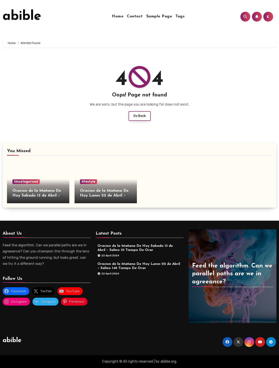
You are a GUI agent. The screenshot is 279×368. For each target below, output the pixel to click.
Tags (180, 16)
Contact (135, 16)
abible (22, 16)
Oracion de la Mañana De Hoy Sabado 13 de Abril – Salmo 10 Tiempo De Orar (36, 195)
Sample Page (159, 16)
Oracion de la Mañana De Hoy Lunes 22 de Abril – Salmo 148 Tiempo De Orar (105, 195)
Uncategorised (26, 181)
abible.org (168, 361)
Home (117, 16)
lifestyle (88, 181)
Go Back (139, 116)
